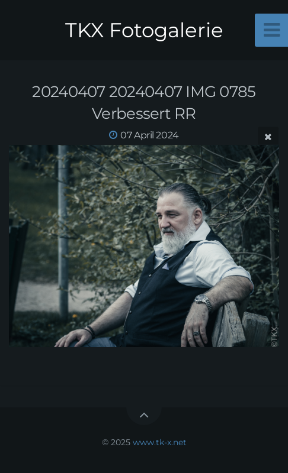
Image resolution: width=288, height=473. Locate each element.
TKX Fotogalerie (144, 30)
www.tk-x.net (160, 442)
